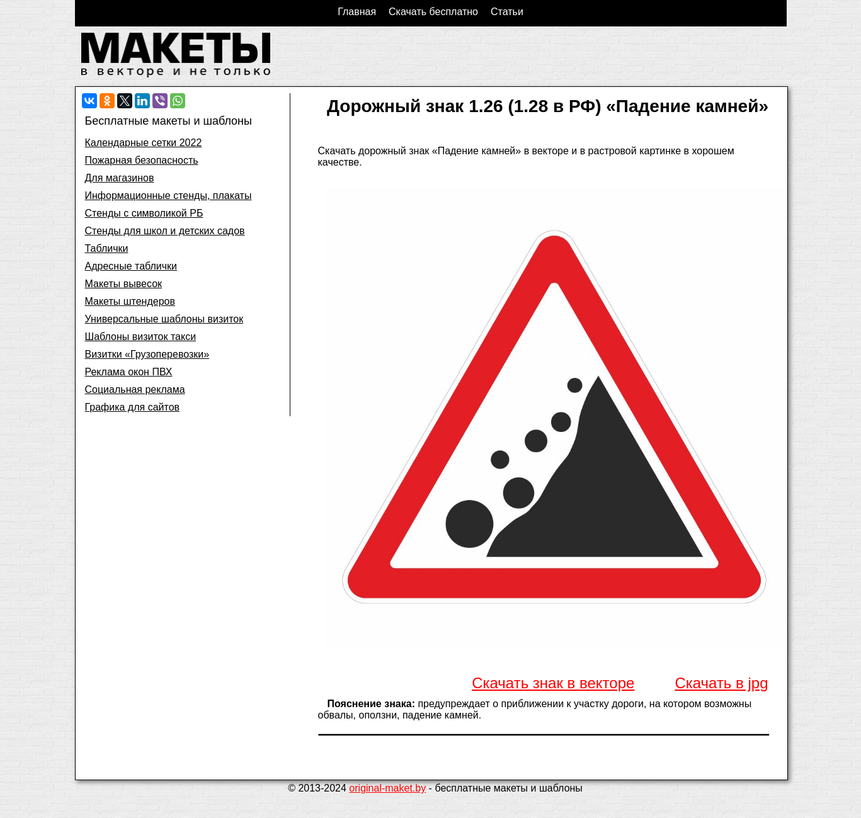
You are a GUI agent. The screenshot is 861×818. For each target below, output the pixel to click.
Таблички (106, 248)
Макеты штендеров (130, 301)
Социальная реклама (135, 389)
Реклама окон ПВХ (129, 371)
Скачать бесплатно (433, 11)
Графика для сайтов (132, 407)
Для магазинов (119, 178)
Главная (357, 11)
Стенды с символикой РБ (144, 213)
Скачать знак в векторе (553, 682)
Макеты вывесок (124, 283)
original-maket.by (387, 788)
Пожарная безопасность (141, 160)
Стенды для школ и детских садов (165, 230)
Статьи (507, 11)
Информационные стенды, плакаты (168, 195)
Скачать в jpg (721, 682)
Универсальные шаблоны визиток (164, 319)
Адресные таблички (131, 266)
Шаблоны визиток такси (141, 336)
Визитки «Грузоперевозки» (147, 354)
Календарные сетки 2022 (143, 142)
